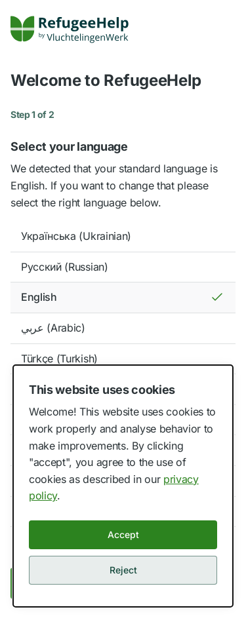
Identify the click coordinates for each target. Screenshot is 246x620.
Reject (123, 569)
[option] (123, 237)
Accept (123, 534)
